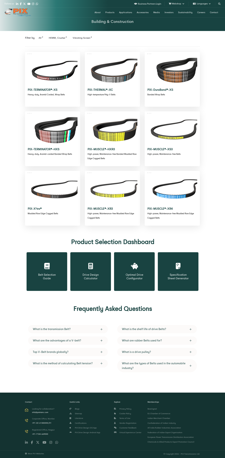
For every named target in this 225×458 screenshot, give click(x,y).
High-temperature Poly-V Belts (101, 94)
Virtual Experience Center (127, 432)
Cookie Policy (122, 413)
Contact (214, 12)
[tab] (68, 329)
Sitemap (76, 413)
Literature (76, 418)
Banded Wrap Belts (156, 94)
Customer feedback (125, 428)
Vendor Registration (125, 423)
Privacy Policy (122, 409)
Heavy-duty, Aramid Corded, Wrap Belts (46, 94)
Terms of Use (122, 418)
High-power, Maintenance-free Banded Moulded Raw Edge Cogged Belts (112, 156)
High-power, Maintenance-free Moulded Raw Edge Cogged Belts (111, 215)
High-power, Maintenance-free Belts (164, 154)
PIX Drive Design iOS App (83, 428)
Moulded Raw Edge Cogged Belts (43, 213)
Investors (169, 12)
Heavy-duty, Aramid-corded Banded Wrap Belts (50, 154)
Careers (201, 12)
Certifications (78, 423)
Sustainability (185, 12)
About (98, 12)
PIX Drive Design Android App (85, 432)
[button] (68, 329)
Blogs (75, 409)
